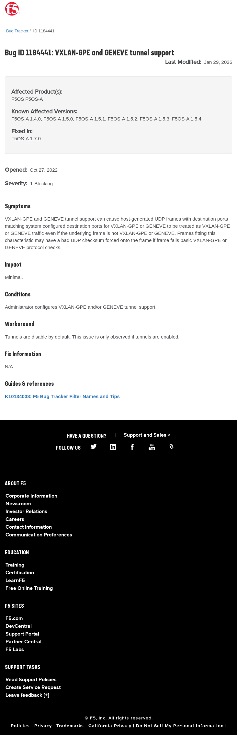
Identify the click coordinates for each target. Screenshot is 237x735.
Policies (20, 726)
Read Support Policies (31, 680)
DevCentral (19, 626)
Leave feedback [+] (27, 695)
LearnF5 (15, 580)
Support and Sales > (147, 435)
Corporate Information (31, 496)
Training (15, 565)
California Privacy (109, 726)
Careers (15, 519)
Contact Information (29, 527)
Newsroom (18, 504)
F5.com (14, 618)
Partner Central (23, 642)
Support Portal (22, 634)
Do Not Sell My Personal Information (180, 726)
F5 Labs (15, 649)
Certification (20, 573)
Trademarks (70, 726)
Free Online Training (29, 588)
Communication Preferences (39, 535)
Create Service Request (33, 687)
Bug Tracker (17, 31)
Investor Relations (26, 511)
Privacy (43, 726)
